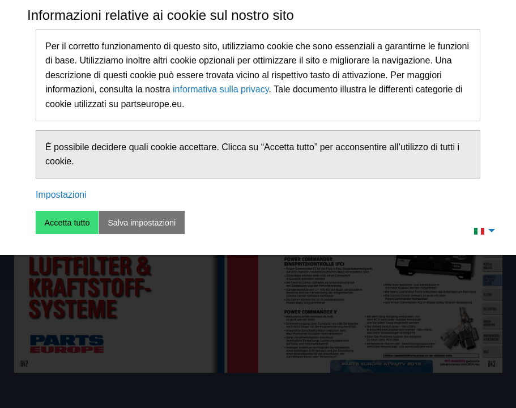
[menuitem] (481, 230)
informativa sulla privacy (221, 89)
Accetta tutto (66, 222)
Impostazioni (61, 194)
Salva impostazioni (142, 222)
